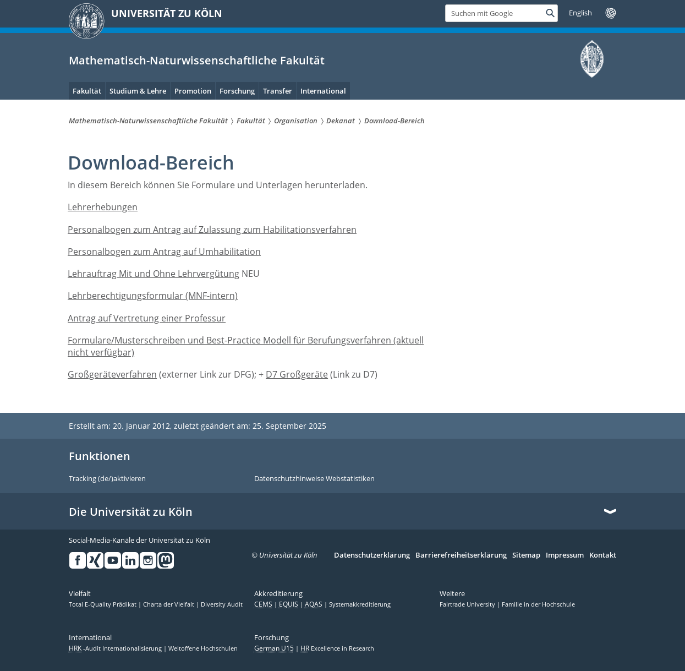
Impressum (565, 555)
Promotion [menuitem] (192, 91)
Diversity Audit (222, 604)
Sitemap (526, 555)
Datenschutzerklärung (372, 555)
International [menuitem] (323, 91)
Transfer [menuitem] (277, 91)
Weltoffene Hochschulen (203, 648)
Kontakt (602, 555)
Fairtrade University (468, 604)
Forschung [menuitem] (237, 91)
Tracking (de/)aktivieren (107, 478)
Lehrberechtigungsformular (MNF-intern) (153, 296)
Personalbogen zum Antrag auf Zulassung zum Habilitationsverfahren (212, 229)
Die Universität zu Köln (131, 512)
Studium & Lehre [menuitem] (137, 91)
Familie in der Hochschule (538, 604)
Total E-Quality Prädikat (103, 604)
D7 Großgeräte (297, 374)
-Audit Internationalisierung (116, 648)
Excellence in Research (337, 648)
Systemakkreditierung (360, 604)
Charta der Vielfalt (169, 604)
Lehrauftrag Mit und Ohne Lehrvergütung (153, 274)
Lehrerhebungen (103, 207)
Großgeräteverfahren (112, 374)
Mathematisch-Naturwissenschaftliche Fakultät (197, 60)
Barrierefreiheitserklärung (461, 555)
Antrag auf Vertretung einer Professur (147, 318)
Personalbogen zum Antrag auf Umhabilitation (164, 252)
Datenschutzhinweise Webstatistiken (314, 478)
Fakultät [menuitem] (87, 91)
